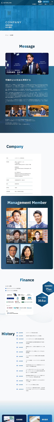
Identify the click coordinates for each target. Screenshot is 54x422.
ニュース (50, 4)
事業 (46, 4)
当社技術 (41, 4)
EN (52, 1)
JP (50, 1)
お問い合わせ (45, 1)
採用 (40, 1)
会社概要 (34, 4)
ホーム (6, 35)
